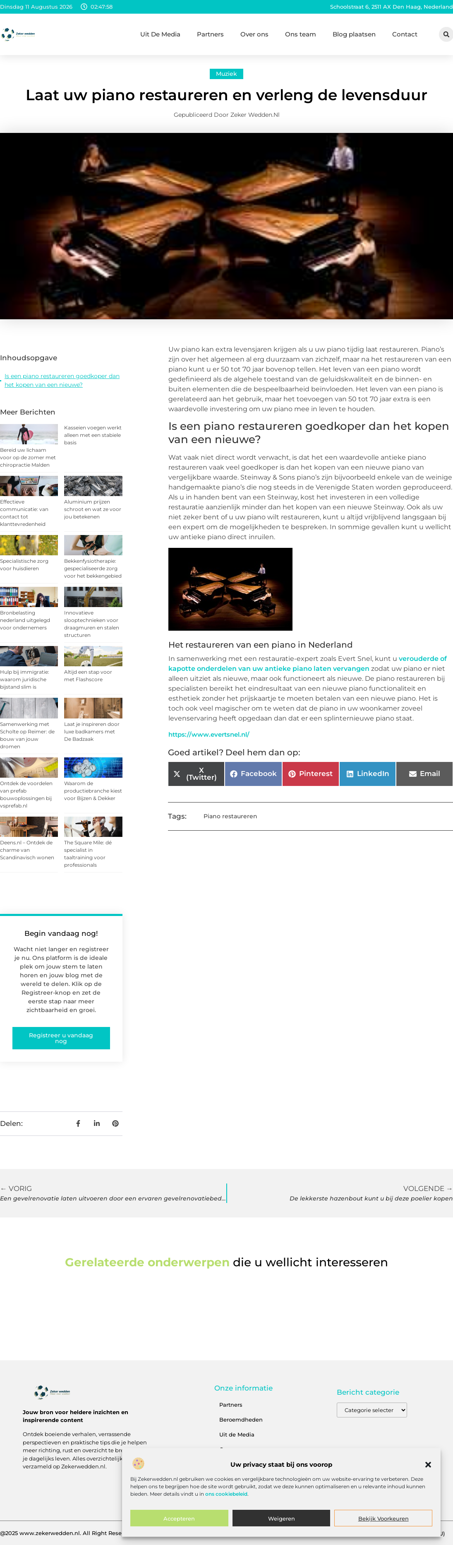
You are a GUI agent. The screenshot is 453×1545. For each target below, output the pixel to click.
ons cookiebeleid (226, 1494)
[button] (428, 1465)
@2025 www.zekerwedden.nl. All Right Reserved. (67, 1533)
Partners (210, 34)
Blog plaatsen (354, 34)
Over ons (254, 34)
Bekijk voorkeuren (383, 1518)
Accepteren (179, 1518)
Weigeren (281, 1518)
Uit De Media (160, 34)
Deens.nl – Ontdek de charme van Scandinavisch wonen (27, 849)
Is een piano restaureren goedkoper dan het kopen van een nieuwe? (62, 380)
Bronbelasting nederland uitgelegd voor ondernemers (25, 620)
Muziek (226, 73)
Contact (404, 34)
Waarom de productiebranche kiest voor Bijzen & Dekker (93, 790)
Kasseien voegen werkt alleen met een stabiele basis (93, 435)
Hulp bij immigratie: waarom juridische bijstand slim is (24, 679)
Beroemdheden (241, 1419)
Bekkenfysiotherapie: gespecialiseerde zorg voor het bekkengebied (93, 568)
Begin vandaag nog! (61, 933)
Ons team (300, 34)
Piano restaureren (230, 816)
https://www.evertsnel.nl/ (208, 734)
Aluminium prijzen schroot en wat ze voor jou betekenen (92, 509)
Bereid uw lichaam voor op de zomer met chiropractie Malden (28, 457)
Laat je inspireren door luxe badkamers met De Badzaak (92, 731)
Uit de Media (236, 1434)
